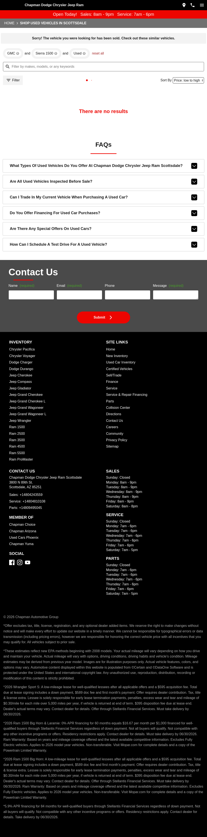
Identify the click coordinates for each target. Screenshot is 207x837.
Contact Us (113, 434)
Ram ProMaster (21, 473)
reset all (94, 56)
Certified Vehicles (118, 382)
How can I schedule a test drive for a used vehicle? (103, 250)
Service (111, 402)
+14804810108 (33, 521)
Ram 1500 (18, 441)
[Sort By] (185, 84)
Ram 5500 (18, 466)
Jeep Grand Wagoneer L (27, 428)
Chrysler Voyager (23, 369)
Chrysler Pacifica (22, 363)
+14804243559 (30, 514)
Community (114, 447)
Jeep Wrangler (20, 434)
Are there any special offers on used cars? (103, 235)
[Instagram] (21, 587)
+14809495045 (30, 527)
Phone (109, 297)
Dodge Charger (21, 376)
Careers (111, 441)
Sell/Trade (113, 389)
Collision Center (117, 421)
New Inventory (116, 369)
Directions (113, 428)
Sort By (162, 84)
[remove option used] (77, 56)
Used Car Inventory (119, 376)
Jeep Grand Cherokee (25, 408)
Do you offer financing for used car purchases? (103, 220)
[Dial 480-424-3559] (191, 4)
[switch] (200, 4)
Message (166, 296)
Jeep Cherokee (21, 389)
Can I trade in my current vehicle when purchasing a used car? (103, 205)
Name (22, 297)
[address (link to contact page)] (182, 4)
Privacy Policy (116, 453)
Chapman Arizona (23, 550)
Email (69, 297)
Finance (111, 395)
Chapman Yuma (22, 563)
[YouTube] (29, 587)
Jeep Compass (20, 395)
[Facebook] (13, 587)
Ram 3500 (18, 453)
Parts (109, 415)
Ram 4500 (18, 460)
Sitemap (111, 460)
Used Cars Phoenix (24, 557)
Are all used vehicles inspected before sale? (103, 190)
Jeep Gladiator (21, 402)
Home (110, 363)
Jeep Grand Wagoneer (26, 421)
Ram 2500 (18, 447)
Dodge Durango (22, 382)
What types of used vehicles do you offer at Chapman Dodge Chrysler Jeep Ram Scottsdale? (103, 175)
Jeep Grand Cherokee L (27, 415)
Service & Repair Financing (125, 408)
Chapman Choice (22, 544)
